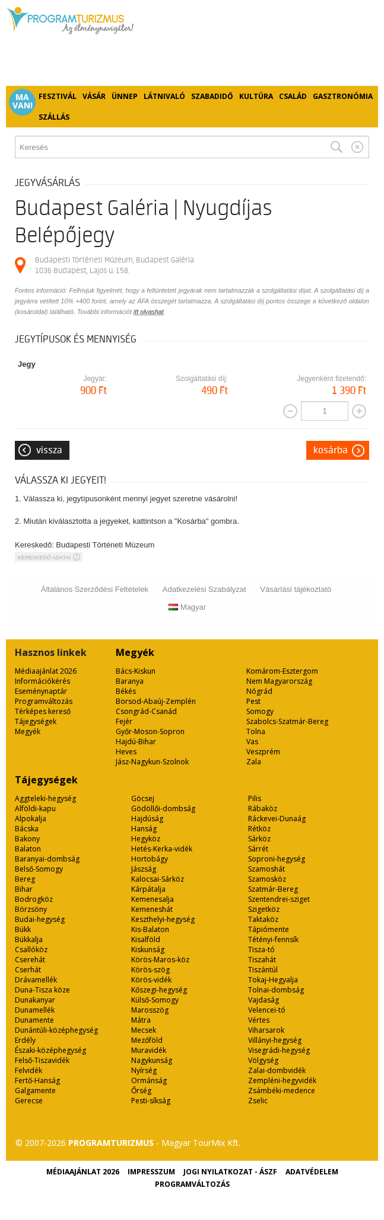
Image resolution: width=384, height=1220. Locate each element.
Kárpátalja (148, 889)
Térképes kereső (43, 711)
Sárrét (258, 849)
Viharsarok (266, 1030)
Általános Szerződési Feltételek (94, 589)
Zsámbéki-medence (281, 1090)
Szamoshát (266, 869)
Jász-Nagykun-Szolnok (152, 762)
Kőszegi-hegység (159, 990)
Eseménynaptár (41, 691)
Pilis (254, 798)
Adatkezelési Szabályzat (204, 589)
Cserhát (28, 970)
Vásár (94, 96)
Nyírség (144, 1070)
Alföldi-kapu (35, 808)
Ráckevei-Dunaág (277, 819)
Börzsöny (31, 909)
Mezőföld (147, 1040)
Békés (126, 691)
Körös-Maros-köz (160, 960)
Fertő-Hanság (37, 1080)
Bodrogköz (34, 899)
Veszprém (263, 752)
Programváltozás (43, 701)
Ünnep (125, 96)
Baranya (130, 681)
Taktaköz (263, 919)
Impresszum (151, 1172)
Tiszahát (262, 960)
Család (293, 96)
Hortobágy (149, 859)
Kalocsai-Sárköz (157, 879)
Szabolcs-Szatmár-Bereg (287, 721)
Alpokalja (30, 819)
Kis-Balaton (150, 929)
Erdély (25, 1040)
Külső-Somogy (155, 1000)
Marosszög (150, 1010)
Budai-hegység (40, 919)
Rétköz (259, 829)
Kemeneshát (152, 909)
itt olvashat (149, 311)
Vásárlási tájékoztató (295, 589)
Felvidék (28, 1070)
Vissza (49, 450)
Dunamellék (35, 1010)
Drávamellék (36, 980)
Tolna (255, 731)
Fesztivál (58, 96)
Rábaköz (262, 808)
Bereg (25, 879)
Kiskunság (147, 949)
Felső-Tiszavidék (42, 1060)
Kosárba (330, 450)
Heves (126, 752)
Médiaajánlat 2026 (46, 671)
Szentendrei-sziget (279, 899)
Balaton (28, 849)
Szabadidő (212, 96)
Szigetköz (264, 909)
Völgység (263, 1060)
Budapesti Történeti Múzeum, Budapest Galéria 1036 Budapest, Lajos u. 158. (114, 265)
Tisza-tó (261, 949)
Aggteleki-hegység (45, 798)
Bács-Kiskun (135, 671)
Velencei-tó (266, 1010)
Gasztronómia (343, 96)
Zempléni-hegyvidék (282, 1080)
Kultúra (256, 96)
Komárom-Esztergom (282, 671)
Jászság (143, 869)
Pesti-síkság (150, 1101)
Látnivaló (164, 96)
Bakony (27, 839)
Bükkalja (29, 939)
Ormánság (149, 1080)
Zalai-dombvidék (277, 1070)
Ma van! (22, 101)
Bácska (27, 829)
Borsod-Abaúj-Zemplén (156, 701)
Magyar (187, 607)
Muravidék (148, 1050)
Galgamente (35, 1090)
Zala (253, 762)
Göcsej (142, 798)
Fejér (124, 721)
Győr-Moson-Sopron (150, 731)
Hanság (144, 829)
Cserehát (30, 960)
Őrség (141, 1090)
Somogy (260, 711)
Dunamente (34, 1020)
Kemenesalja (152, 899)
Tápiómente (268, 929)
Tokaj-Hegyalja (273, 980)
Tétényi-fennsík (273, 939)
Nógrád (259, 691)
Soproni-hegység (276, 859)
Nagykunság (151, 1060)
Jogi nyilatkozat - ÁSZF (230, 1172)
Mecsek (143, 1030)
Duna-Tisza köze (42, 990)
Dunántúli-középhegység (56, 1030)
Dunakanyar (35, 1000)
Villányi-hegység (275, 1040)
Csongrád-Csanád (146, 711)
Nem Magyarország (279, 681)
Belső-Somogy (39, 869)
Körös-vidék (151, 980)
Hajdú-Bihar (136, 742)
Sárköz (259, 839)
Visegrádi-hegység (279, 1050)
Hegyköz (145, 839)
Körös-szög (150, 970)
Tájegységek (35, 721)
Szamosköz (267, 879)
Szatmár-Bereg (273, 889)
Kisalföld (145, 939)
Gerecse (29, 1101)
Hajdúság (147, 819)
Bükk (23, 929)
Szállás (54, 117)
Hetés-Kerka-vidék (161, 849)
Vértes (258, 1020)
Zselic (258, 1101)
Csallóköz (31, 949)
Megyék (27, 731)
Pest (253, 701)
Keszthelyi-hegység (163, 919)
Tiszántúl (263, 970)
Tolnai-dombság (276, 990)
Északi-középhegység (50, 1050)
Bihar (24, 889)
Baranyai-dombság (47, 859)
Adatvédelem (311, 1172)
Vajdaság (263, 1000)
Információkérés (42, 681)
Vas (252, 742)
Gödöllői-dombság (163, 808)
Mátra (141, 1020)
